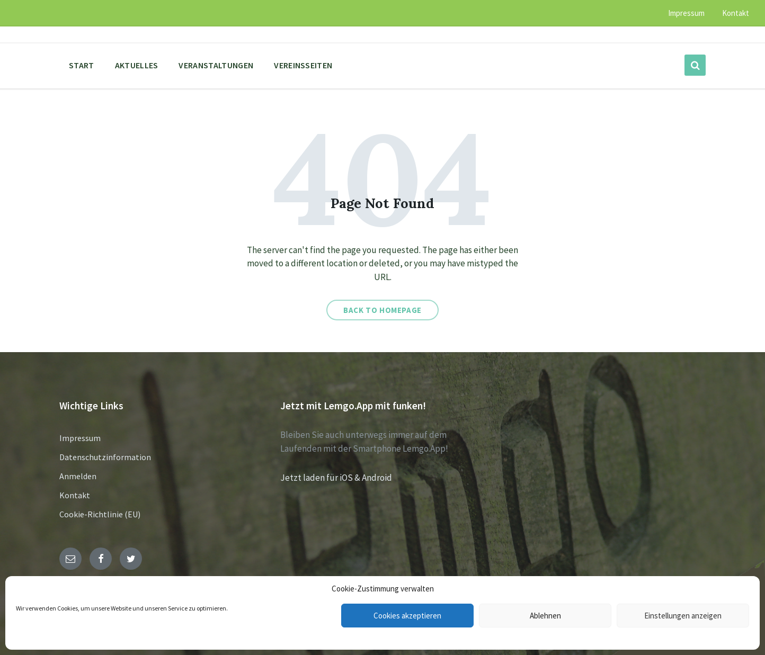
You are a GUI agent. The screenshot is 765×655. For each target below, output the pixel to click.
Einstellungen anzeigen (683, 616)
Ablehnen (545, 616)
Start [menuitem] (81, 65)
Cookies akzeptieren (407, 616)
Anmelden (77, 476)
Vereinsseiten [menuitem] (303, 65)
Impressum (80, 438)
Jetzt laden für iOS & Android (336, 477)
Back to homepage (382, 310)
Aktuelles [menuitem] (136, 65)
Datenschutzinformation (105, 457)
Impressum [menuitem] (686, 13)
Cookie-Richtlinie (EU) (99, 514)
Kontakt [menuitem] (735, 13)
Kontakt (74, 495)
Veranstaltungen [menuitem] (216, 65)
